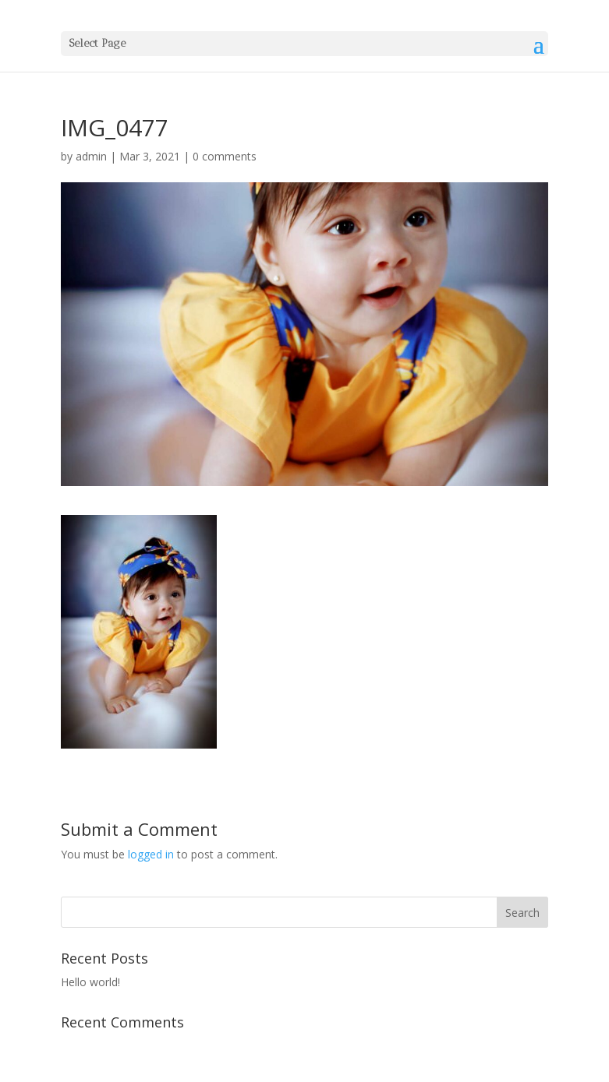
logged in (151, 854)
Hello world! (90, 982)
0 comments (225, 156)
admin (91, 156)
